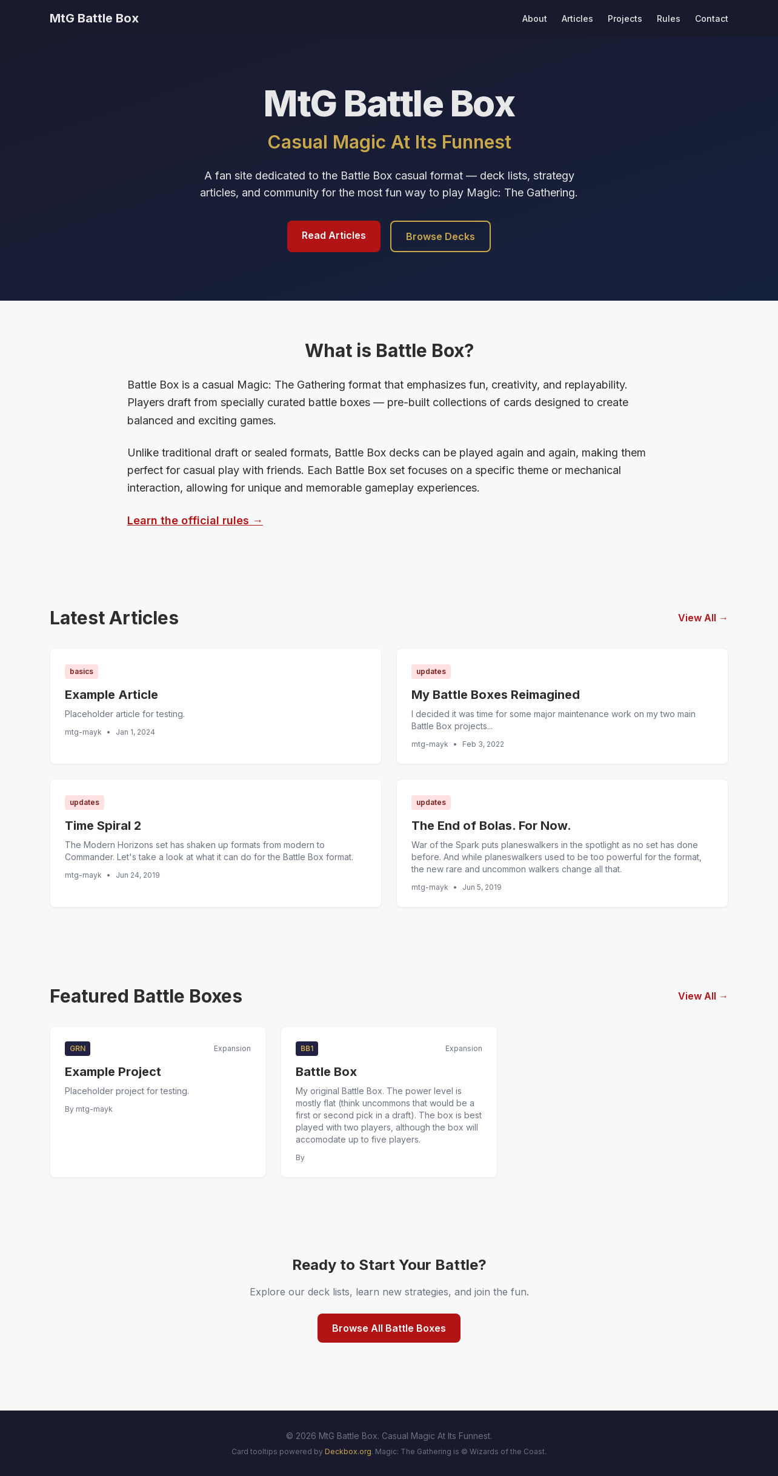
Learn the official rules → (195, 520)
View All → (703, 618)
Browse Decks (440, 236)
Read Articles (334, 235)
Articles (577, 18)
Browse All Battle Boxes (389, 1328)
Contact (711, 18)
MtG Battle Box (94, 18)
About (534, 18)
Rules (668, 18)
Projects (625, 18)
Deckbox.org (348, 1451)
